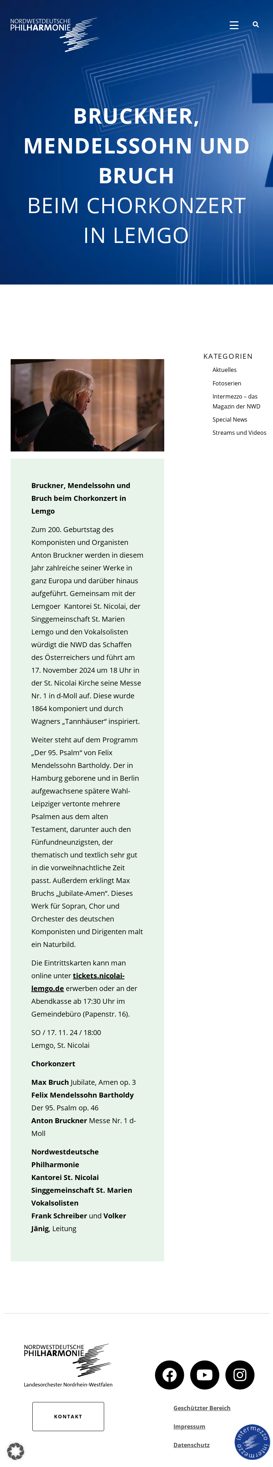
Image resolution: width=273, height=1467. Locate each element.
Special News (230, 419)
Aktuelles (225, 370)
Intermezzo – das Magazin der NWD (237, 401)
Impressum (189, 1426)
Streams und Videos (240, 433)
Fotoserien (227, 383)
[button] (15, 1451)
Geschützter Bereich (202, 1408)
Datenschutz (191, 1445)
